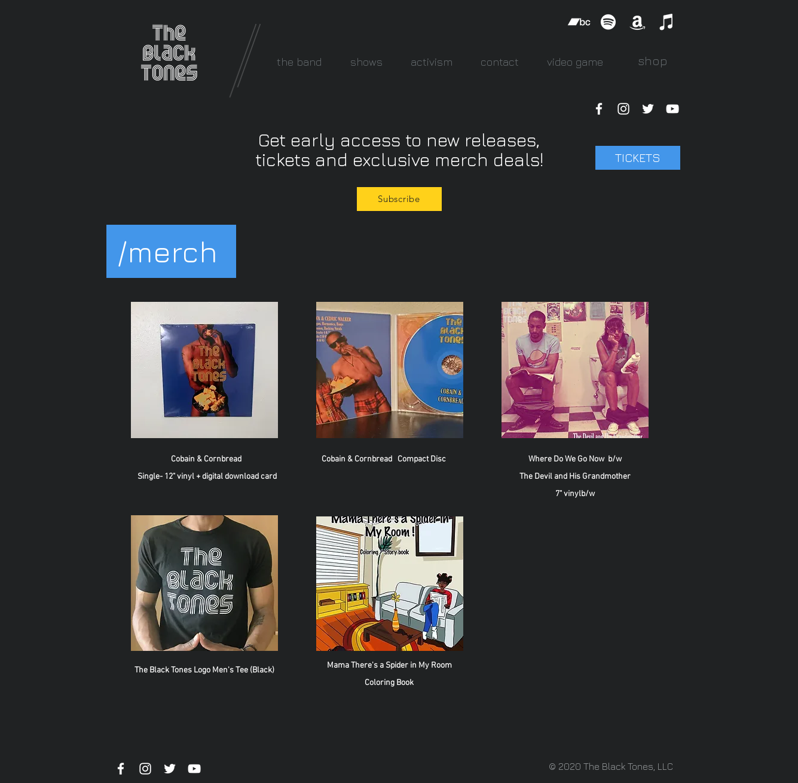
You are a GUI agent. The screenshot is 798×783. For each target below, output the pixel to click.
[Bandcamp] (579, 21)
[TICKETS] (637, 158)
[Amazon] (637, 21)
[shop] (653, 61)
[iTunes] (666, 21)
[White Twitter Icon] (648, 109)
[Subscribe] (399, 199)
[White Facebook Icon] (599, 109)
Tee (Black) (255, 670)
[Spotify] (608, 21)
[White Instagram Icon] (623, 109)
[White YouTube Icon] (672, 109)
